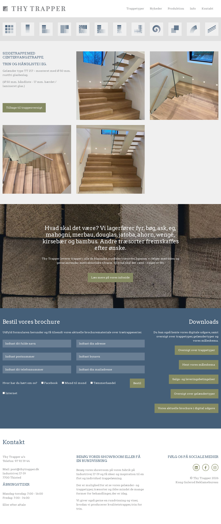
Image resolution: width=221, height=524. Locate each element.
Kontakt (207, 8)
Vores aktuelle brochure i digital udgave (186, 408)
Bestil (137, 383)
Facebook (51, 383)
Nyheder (156, 8)
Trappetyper (135, 8)
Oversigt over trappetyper (196, 350)
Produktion (176, 8)
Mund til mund (75, 383)
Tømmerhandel (104, 383)
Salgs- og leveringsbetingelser (193, 379)
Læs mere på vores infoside (110, 277)
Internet (11, 393)
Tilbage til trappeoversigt (24, 107)
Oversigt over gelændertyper (194, 393)
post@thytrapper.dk (25, 469)
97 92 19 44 (22, 461)
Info (193, 8)
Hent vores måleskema (198, 364)
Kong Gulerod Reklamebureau (197, 482)
